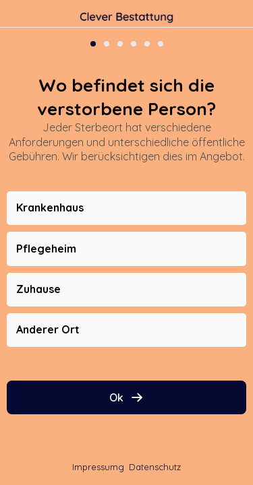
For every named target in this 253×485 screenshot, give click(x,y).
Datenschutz (155, 466)
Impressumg (98, 466)
